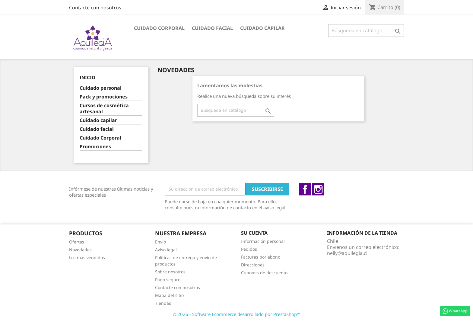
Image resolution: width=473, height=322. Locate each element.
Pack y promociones (104, 97)
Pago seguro (167, 279)
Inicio (87, 77)
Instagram (318, 189)
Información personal (263, 241)
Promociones (95, 146)
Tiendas (163, 303)
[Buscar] (366, 30)
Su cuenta (254, 233)
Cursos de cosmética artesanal (104, 108)
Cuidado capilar (262, 28)
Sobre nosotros (170, 272)
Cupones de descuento (264, 272)
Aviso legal (166, 250)
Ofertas (76, 242)
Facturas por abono (260, 257)
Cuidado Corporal (159, 28)
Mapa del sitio (169, 295)
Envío (160, 242)
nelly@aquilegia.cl (347, 253)
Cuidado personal (101, 88)
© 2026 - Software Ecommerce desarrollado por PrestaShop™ (236, 314)
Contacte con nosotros (95, 7)
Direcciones (253, 265)
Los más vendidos (87, 257)
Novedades (80, 250)
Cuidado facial (212, 28)
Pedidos (249, 249)
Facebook (305, 189)
